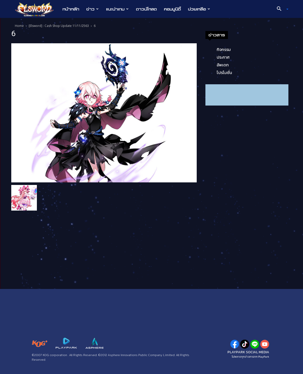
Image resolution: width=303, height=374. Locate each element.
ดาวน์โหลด (146, 9)
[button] (280, 9)
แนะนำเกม (117, 9)
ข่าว (92, 9)
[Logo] (37, 9)
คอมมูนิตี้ (172, 9)
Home (19, 26)
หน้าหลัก (70, 9)
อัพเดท (223, 65)
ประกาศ (223, 57)
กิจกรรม (224, 49)
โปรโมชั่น (224, 72)
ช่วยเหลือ (199, 9)
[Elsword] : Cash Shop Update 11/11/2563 (59, 26)
